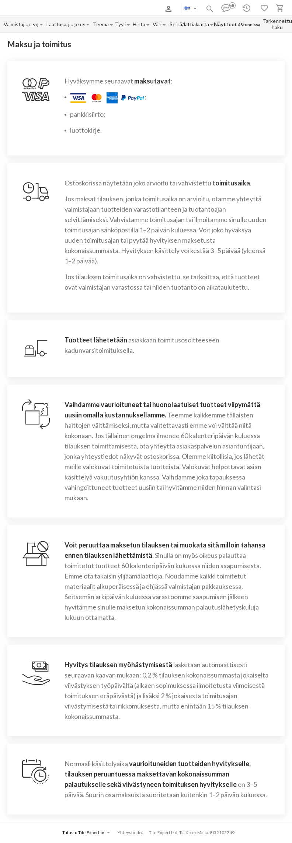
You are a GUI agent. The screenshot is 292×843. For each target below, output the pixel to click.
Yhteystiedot (130, 832)
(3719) (79, 25)
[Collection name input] (59, 24)
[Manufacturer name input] (16, 24)
